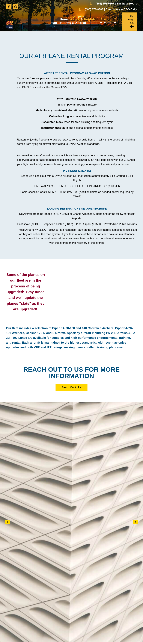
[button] (8, 6)
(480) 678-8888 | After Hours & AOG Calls (111, 9)
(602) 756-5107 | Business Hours (116, 3)
